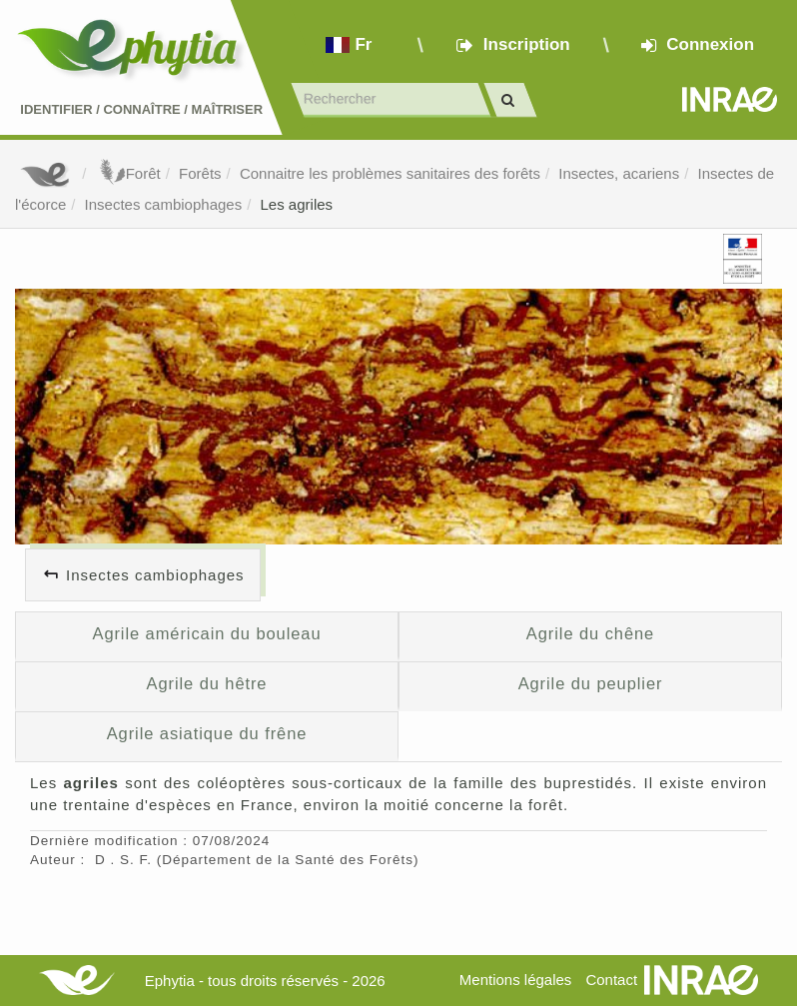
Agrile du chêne (590, 633)
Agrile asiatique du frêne (207, 733)
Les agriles (297, 204)
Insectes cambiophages (164, 204)
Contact (611, 979)
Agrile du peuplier (590, 683)
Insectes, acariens (618, 173)
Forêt (128, 173)
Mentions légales (515, 979)
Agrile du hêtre (207, 683)
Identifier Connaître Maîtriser (141, 109)
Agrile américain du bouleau (206, 633)
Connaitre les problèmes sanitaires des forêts (390, 173)
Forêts (200, 173)
